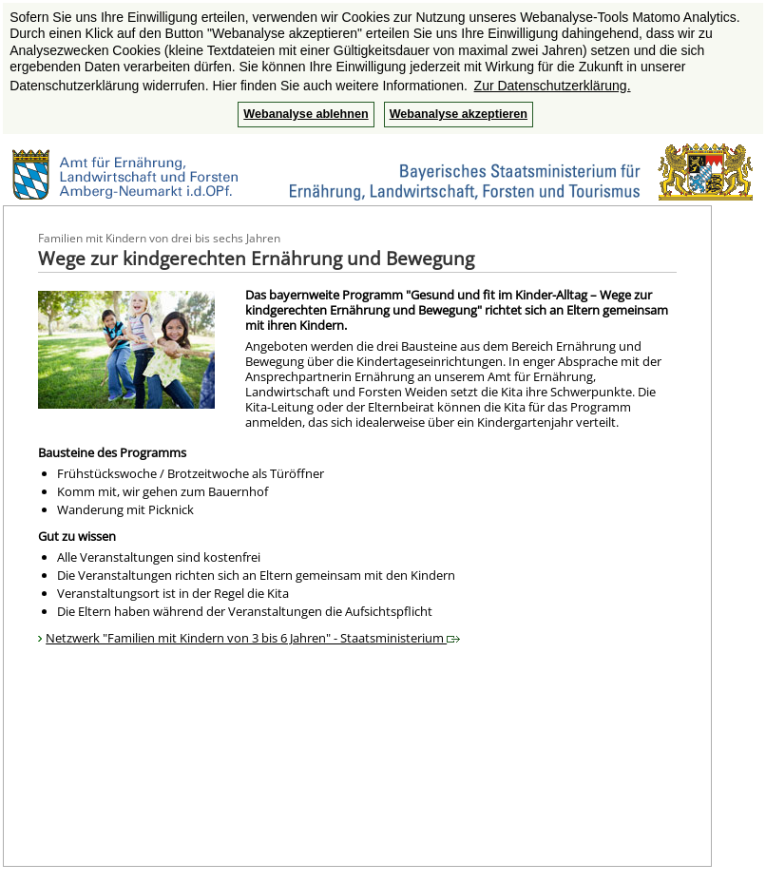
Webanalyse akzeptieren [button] (458, 114)
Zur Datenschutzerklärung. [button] (552, 85)
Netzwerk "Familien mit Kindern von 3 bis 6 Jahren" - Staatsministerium (253, 637)
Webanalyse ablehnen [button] (305, 114)
